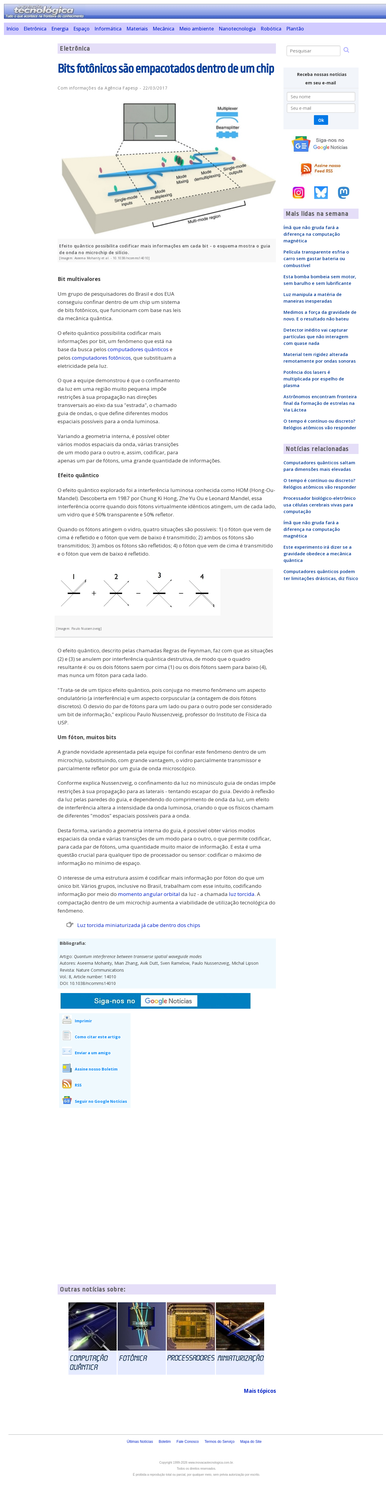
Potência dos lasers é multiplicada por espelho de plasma (313, 378)
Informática (108, 28)
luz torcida (242, 894)
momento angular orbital (149, 894)
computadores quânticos (138, 349)
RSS (78, 1085)
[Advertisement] (28, 133)
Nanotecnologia (237, 28)
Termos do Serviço (219, 1442)
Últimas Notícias (140, 1442)
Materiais (137, 28)
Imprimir (83, 1020)
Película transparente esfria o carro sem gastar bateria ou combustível (316, 258)
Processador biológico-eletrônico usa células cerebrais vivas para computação (319, 504)
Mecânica (163, 28)
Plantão (295, 28)
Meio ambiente (196, 28)
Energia (59, 28)
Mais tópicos (260, 1390)
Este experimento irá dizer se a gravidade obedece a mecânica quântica (317, 553)
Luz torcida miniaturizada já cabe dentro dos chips (138, 925)
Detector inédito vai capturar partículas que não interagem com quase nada (315, 336)
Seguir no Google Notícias (101, 1101)
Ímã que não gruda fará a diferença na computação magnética (311, 234)
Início (12, 28)
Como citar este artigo (98, 1036)
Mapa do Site (251, 1442)
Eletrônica (35, 28)
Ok (321, 120)
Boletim (165, 1442)
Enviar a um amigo (93, 1052)
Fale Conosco (187, 1442)
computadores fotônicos (101, 357)
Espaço (81, 28)
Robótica (271, 28)
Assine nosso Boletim (96, 1069)
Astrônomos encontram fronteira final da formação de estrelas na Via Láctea (320, 403)
